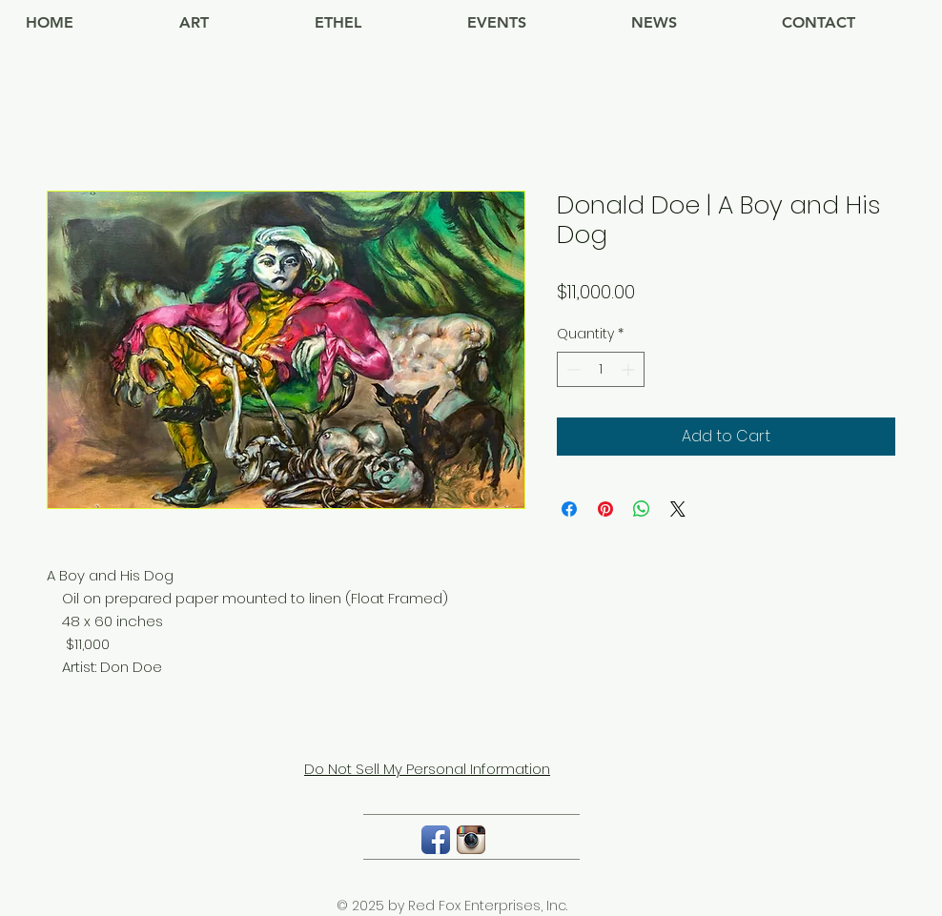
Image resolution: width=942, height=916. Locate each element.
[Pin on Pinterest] (605, 509)
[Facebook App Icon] (435, 839)
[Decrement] (572, 369)
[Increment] (630, 369)
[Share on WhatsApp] (641, 509)
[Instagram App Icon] (471, 839)
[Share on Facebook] (569, 509)
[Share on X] (677, 509)
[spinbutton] (601, 369)
